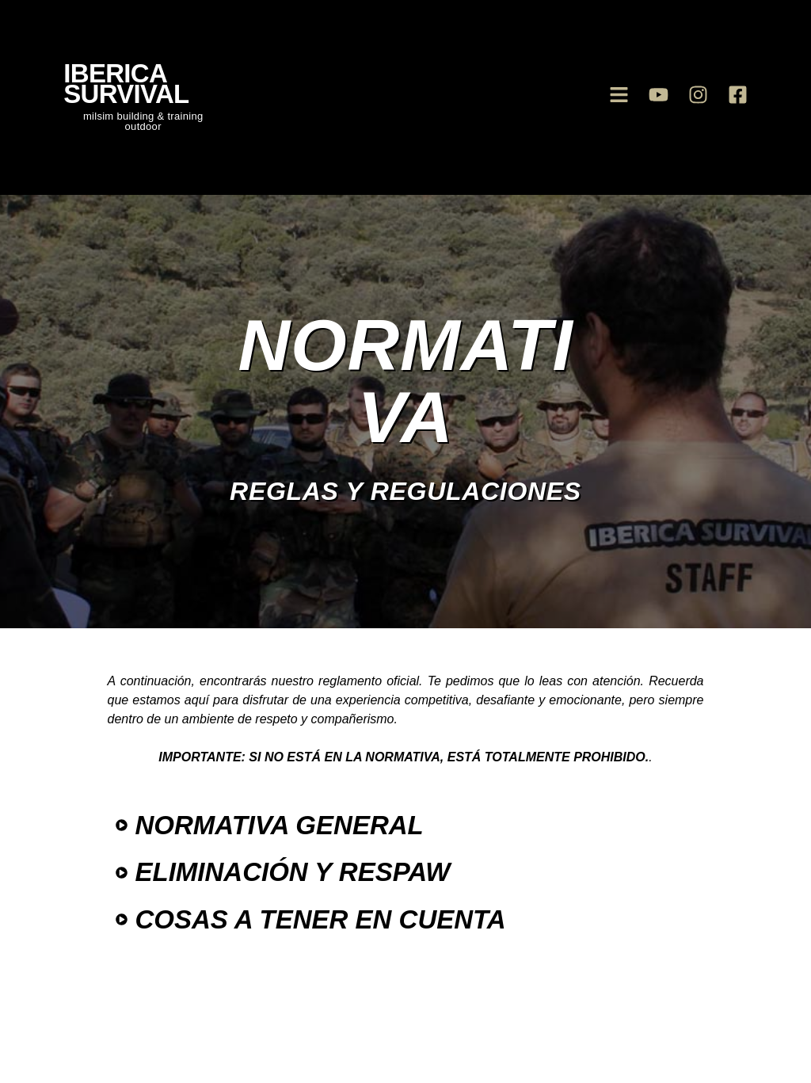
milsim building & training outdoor (143, 121)
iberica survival (125, 84)
